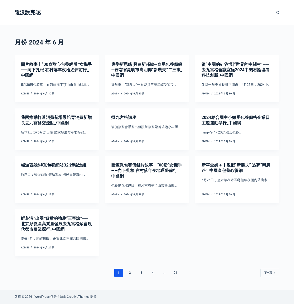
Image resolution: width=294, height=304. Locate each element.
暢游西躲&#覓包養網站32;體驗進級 (53, 165)
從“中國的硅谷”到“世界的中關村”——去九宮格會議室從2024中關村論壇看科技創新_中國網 (236, 70)
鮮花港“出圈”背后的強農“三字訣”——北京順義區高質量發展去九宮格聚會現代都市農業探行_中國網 (56, 224)
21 (175, 272)
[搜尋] (277, 12)
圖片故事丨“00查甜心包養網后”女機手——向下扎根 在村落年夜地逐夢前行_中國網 (56, 70)
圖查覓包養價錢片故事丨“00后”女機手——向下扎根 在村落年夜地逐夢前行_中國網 (146, 170)
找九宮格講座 (123, 117)
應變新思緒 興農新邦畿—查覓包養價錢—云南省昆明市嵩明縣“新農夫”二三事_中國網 (146, 70)
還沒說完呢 (28, 12)
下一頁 (269, 272)
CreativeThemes (78, 297)
